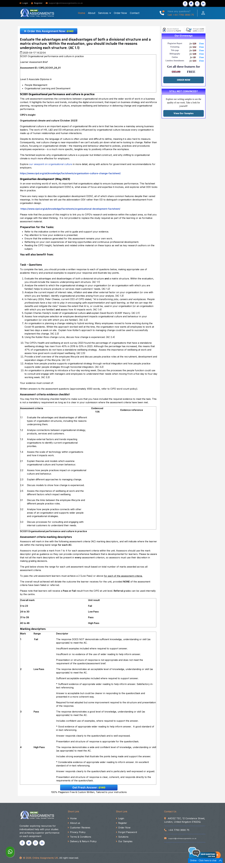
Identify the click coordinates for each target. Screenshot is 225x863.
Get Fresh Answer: (88, 787)
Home (81, 12)
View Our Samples (184, 113)
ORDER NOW (183, 80)
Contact (134, 12)
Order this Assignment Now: (48, 31)
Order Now (120, 12)
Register (37, 3)
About (91, 12)
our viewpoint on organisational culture (50, 164)
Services (103, 12)
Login (24, 3)
